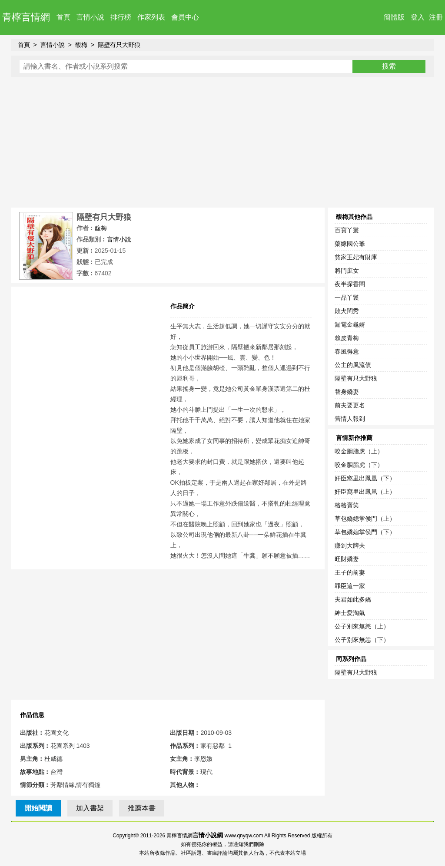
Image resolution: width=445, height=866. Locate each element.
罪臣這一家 (350, 585)
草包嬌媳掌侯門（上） (365, 518)
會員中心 (185, 17)
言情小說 (90, 17)
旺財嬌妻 (347, 558)
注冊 (436, 17)
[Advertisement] (222, 142)
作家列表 (151, 17)
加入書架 (90, 808)
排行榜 (120, 17)
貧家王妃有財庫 (356, 257)
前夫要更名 (350, 405)
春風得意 (347, 351)
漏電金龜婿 (350, 324)
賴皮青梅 (347, 337)
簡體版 (394, 17)
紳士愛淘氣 (350, 612)
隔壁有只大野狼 (119, 44)
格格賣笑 (347, 505)
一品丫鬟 (347, 297)
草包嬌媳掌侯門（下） (365, 532)
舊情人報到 (350, 418)
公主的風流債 (353, 364)
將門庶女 (347, 270)
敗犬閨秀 (347, 310)
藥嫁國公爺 (350, 243)
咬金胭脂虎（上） (359, 451)
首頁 (63, 17)
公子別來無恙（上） (362, 626)
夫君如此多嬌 (353, 599)
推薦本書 (142, 808)
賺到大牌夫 (350, 545)
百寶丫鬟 (347, 230)
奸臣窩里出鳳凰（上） (365, 491)
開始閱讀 (38, 808)
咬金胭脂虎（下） (359, 464)
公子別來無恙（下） (362, 639)
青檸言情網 (26, 17)
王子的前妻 (350, 572)
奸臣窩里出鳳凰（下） (365, 478)
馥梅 (81, 44)
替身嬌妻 (347, 391)
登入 (418, 17)
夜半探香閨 (350, 284)
